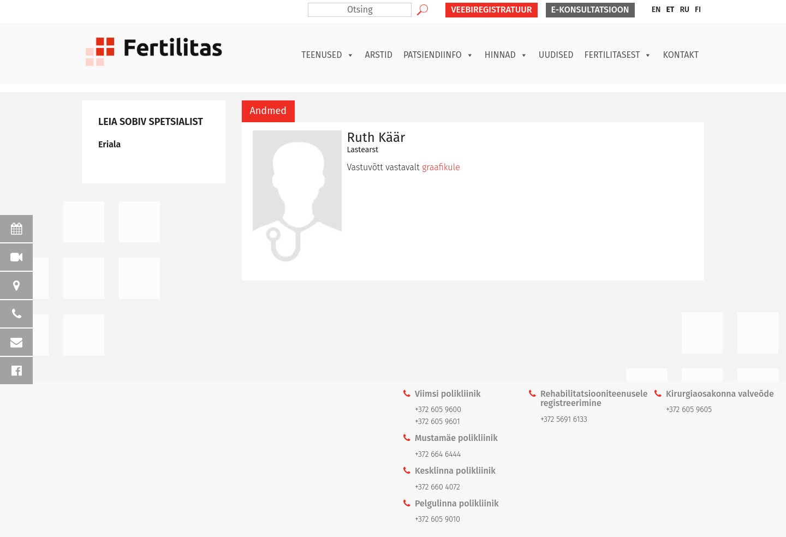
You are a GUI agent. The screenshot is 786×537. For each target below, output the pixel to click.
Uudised (556, 55)
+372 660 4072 (437, 487)
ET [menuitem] (670, 9)
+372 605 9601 (437, 421)
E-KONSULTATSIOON (590, 9)
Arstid (378, 55)
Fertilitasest (618, 55)
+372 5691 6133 (563, 419)
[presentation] (268, 111)
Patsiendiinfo (438, 55)
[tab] (268, 111)
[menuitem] (656, 10)
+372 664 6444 (438, 454)
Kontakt (681, 55)
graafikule (441, 167)
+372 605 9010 (437, 519)
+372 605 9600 (438, 409)
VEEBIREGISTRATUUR (491, 9)
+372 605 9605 (689, 409)
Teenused (327, 55)
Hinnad (506, 55)
